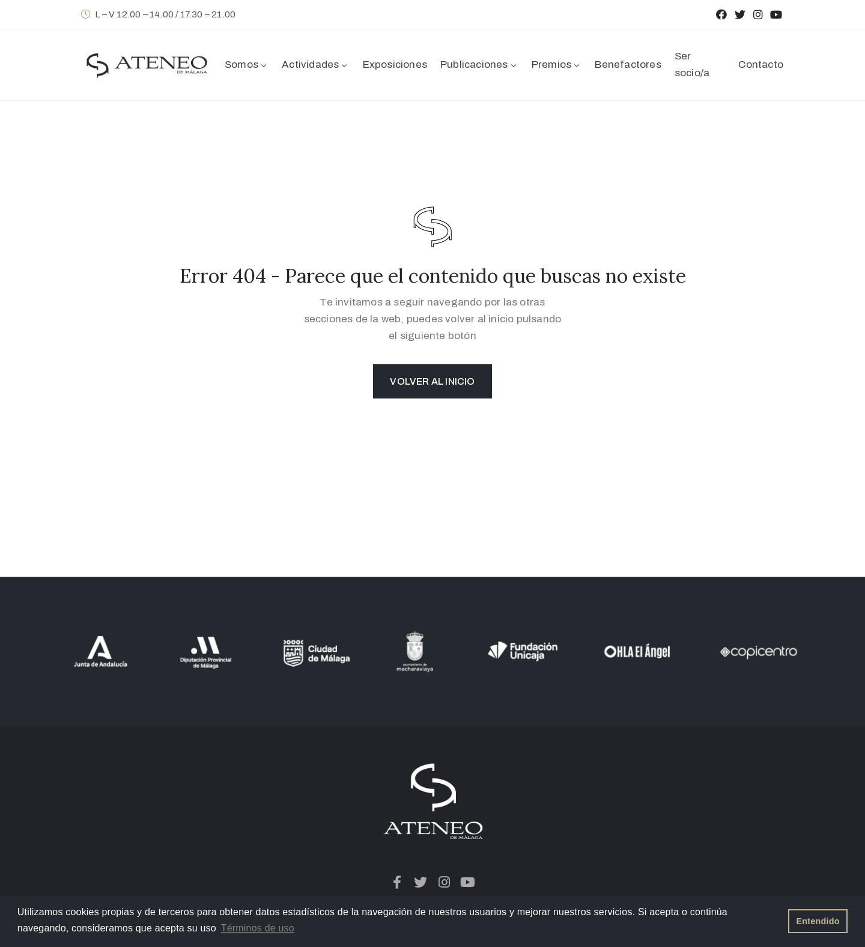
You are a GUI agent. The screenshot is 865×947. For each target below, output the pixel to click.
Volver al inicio (432, 381)
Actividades (315, 64)
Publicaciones (479, 64)
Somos (247, 64)
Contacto (760, 64)
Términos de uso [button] (257, 928)
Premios (557, 64)
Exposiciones (395, 64)
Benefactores (628, 64)
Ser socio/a (692, 64)
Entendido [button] (818, 921)
